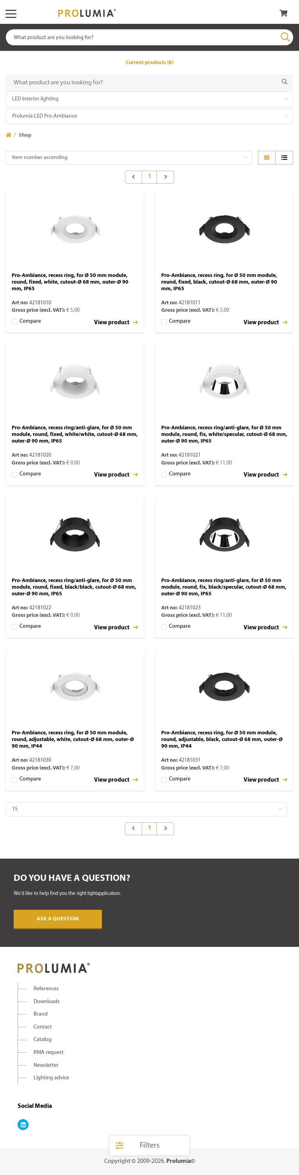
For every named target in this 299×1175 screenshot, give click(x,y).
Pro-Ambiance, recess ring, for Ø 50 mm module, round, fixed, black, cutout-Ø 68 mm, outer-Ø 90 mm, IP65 (219, 282)
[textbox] (149, 37)
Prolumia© (180, 1161)
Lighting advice (51, 1078)
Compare (30, 321)
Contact (43, 1027)
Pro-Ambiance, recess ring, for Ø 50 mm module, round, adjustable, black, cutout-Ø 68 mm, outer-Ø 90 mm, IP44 (222, 739)
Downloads (47, 1002)
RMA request (49, 1052)
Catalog (43, 1040)
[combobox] (149, 37)
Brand (41, 1014)
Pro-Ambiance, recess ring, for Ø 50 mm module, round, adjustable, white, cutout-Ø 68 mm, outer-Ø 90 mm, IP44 (73, 739)
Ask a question (58, 919)
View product (116, 323)
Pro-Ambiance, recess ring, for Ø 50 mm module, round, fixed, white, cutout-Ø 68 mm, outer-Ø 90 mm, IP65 (70, 282)
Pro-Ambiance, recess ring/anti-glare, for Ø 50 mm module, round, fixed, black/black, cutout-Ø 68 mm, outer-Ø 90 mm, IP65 (74, 587)
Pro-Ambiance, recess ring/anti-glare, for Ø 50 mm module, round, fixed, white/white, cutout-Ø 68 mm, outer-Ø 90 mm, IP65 (75, 434)
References (46, 989)
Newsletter (46, 1065)
